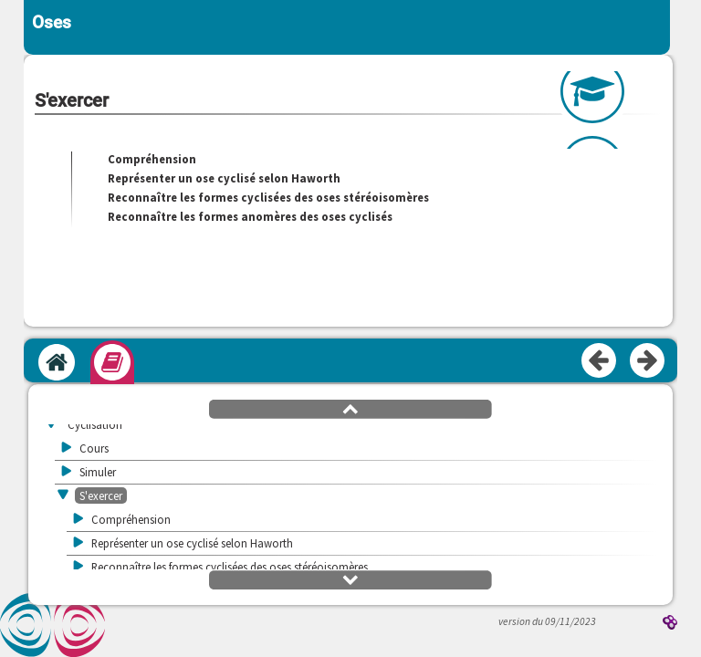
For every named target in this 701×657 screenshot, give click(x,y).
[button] (350, 408)
